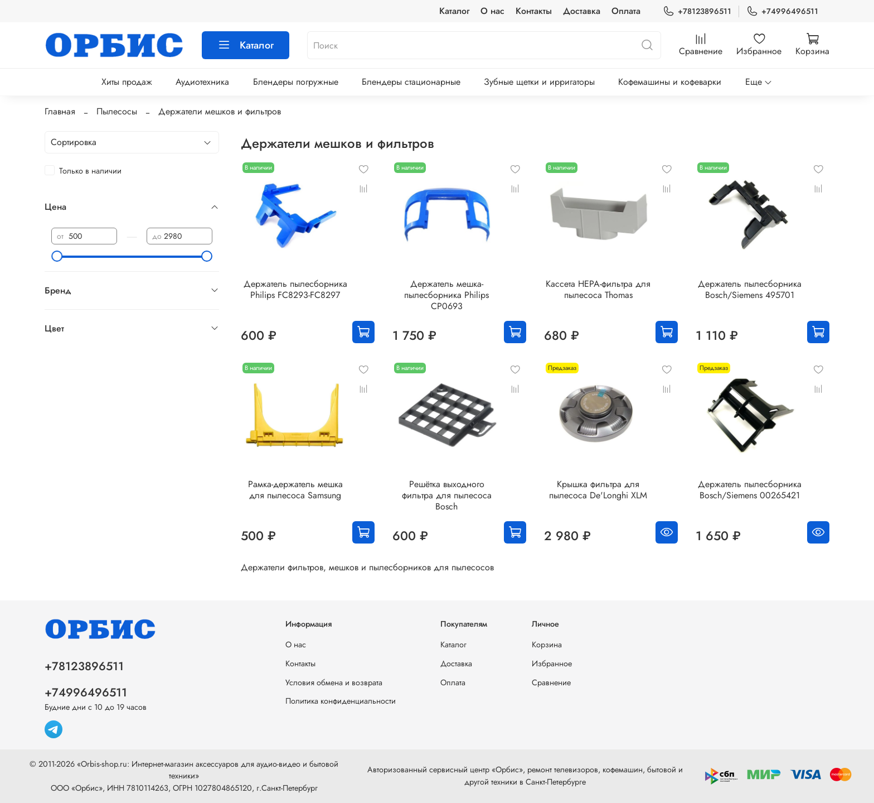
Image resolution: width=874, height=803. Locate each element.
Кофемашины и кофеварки (669, 81)
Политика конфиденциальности (340, 700)
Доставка (581, 10)
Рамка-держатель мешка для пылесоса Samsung (295, 490)
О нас (492, 10)
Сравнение (551, 682)
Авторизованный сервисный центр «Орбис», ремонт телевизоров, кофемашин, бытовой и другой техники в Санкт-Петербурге (525, 775)
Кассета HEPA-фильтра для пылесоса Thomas (598, 289)
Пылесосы (116, 111)
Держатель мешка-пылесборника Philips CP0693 (446, 294)
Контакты (534, 10)
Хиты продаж (126, 81)
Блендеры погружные (295, 81)
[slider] (56, 256)
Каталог (454, 10)
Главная (60, 111)
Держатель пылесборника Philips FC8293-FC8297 (295, 289)
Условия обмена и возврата (333, 682)
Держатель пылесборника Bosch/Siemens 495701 (750, 289)
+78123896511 (697, 11)
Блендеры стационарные (411, 81)
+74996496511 (782, 11)
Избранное (552, 663)
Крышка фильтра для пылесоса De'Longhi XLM (598, 490)
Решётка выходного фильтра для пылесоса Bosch (447, 495)
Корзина (547, 644)
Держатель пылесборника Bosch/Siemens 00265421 (750, 490)
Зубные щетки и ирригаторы (539, 81)
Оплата (625, 10)
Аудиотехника (202, 81)
